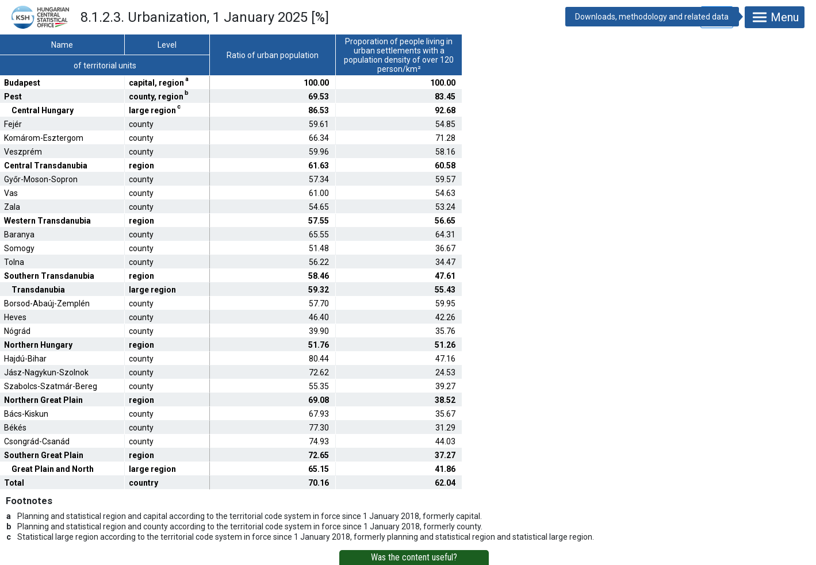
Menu (774, 17)
